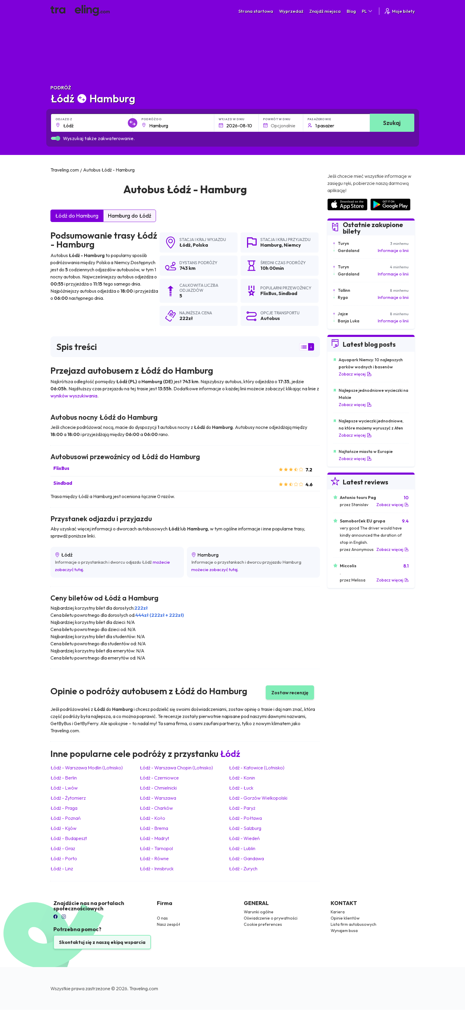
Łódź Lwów (64, 788)
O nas (162, 918)
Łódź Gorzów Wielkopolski (258, 798)
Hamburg (271, 245)
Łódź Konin (242, 778)
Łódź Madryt (154, 838)
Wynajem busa (344, 930)
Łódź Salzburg (245, 828)
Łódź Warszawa (158, 798)
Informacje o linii (393, 250)
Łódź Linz (61, 868)
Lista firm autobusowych (353, 924)
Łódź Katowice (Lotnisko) (256, 768)
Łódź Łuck (241, 788)
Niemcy (292, 245)
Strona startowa (255, 11)
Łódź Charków (156, 808)
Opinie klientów (345, 918)
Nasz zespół (168, 924)
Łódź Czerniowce (159, 778)
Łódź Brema (154, 828)
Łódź (185, 245)
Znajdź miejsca (325, 11)
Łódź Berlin (63, 778)
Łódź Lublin (242, 848)
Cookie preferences (263, 924)
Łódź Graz (62, 848)
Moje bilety (399, 11)
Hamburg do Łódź (129, 215)
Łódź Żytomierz (68, 798)
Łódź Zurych (243, 868)
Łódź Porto (63, 858)
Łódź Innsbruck (156, 868)
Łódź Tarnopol (156, 848)
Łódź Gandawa (246, 858)
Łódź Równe (154, 858)
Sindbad (62, 483)
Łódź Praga (63, 808)
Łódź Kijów (63, 828)
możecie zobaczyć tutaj (214, 569)
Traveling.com (143, 988)
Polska (200, 245)
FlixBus (61, 468)
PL (367, 11)
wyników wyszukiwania (73, 396)
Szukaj (392, 122)
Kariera (338, 912)
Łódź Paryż (242, 808)
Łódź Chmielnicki (158, 788)
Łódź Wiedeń (244, 838)
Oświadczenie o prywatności (270, 918)
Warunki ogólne (258, 912)
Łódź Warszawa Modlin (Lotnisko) (86, 768)
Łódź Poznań (65, 818)
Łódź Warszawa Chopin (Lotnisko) (176, 768)
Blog (351, 11)
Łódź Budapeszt (68, 838)
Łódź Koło (152, 818)
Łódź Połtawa (245, 818)
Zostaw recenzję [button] (289, 692)
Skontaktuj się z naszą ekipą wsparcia (102, 942)
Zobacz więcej (355, 374)
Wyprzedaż (291, 11)
